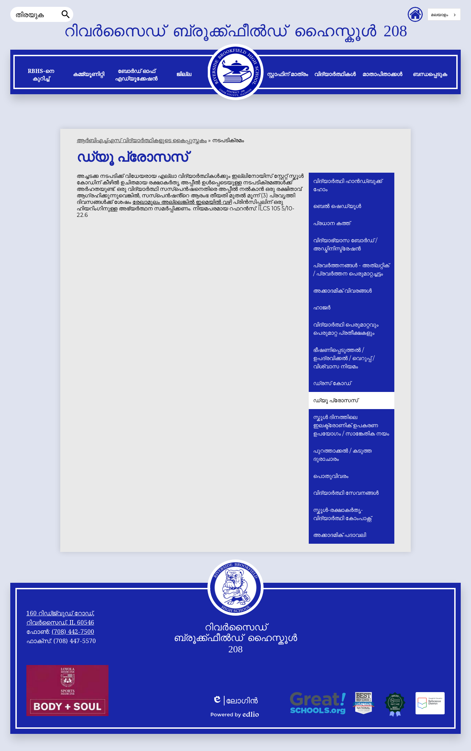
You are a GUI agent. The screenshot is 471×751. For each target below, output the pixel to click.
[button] (41, 76)
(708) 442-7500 (73, 631)
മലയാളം (439, 14)
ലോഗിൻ (235, 700)
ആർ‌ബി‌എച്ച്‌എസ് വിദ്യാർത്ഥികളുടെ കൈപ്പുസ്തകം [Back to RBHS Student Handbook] (142, 140)
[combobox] (444, 14)
